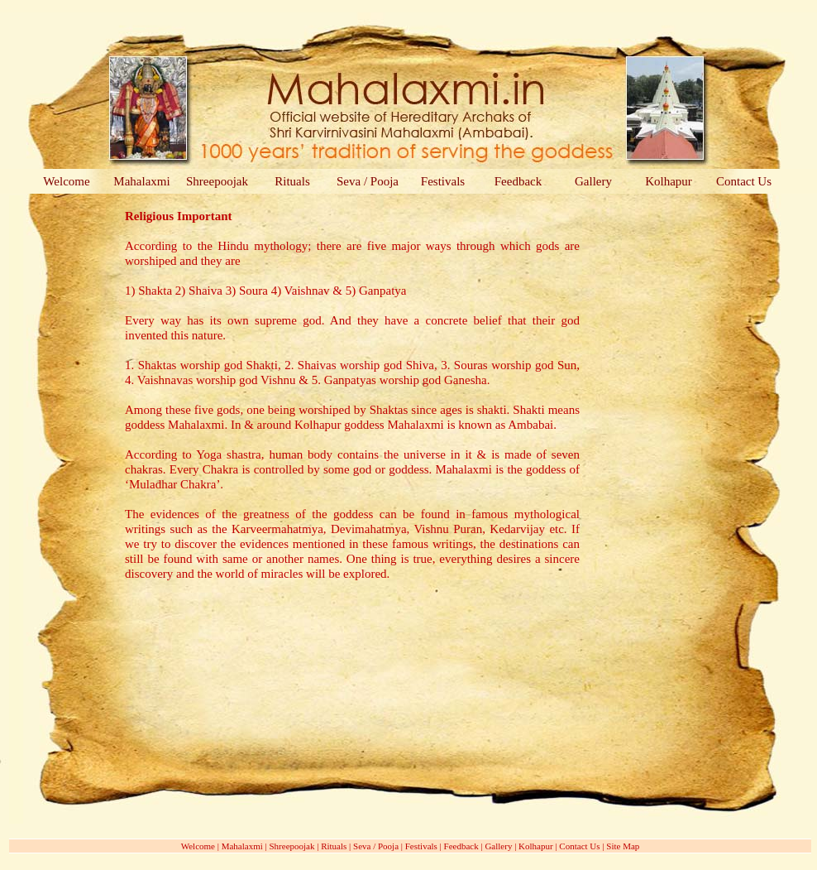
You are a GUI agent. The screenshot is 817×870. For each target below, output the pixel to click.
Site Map (622, 846)
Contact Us (744, 181)
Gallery (593, 181)
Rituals (292, 181)
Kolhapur (668, 181)
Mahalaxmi (141, 181)
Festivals (443, 181)
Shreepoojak (217, 181)
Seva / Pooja (368, 181)
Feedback (518, 181)
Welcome (66, 181)
